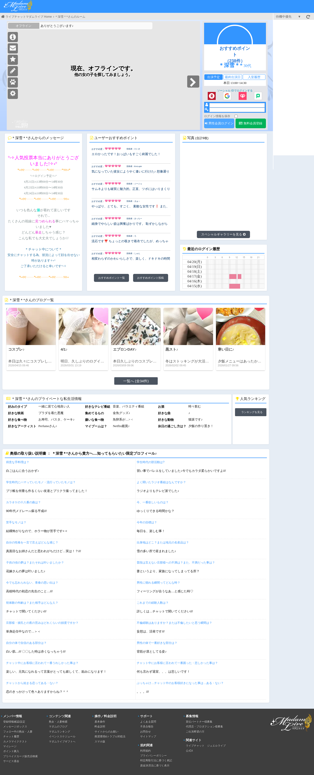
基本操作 (99, 721)
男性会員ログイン (219, 123)
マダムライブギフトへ (62, 741)
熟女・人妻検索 (58, 721)
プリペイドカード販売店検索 (20, 756)
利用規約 (145, 750)
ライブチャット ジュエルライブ (206, 745)
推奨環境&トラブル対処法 (109, 736)
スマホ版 (99, 741)
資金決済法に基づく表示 (154, 765)
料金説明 (99, 726)
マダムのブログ (58, 726)
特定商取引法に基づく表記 (156, 760)
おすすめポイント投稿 (150, 277)
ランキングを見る (252, 412)
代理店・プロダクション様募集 (204, 726)
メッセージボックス (15, 726)
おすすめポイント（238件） (235, 55)
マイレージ (9, 746)
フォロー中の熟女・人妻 (17, 731)
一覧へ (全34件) (136, 381)
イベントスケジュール (62, 736)
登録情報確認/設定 (14, 721)
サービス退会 (11, 761)
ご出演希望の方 (195, 731)
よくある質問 (148, 721)
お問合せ (145, 731)
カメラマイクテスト (15, 741)
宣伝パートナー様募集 (199, 721)
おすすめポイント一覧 (111, 277)
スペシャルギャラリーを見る (223, 234)
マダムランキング (59, 731)
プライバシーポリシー (153, 755)
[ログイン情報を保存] (236, 116)
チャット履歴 (11, 736)
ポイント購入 (11, 751)
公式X (189, 750)
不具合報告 (146, 726)
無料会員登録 (250, 123)
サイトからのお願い (106, 731)
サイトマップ (148, 736)
